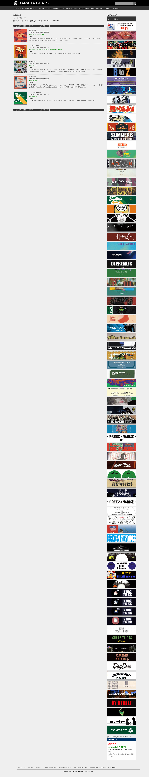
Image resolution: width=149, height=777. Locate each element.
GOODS (116, 8)
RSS (109, 767)
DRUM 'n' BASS (76, 8)
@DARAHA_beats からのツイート (120, 737)
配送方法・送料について (81, 767)
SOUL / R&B (95, 8)
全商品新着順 (24, 8)
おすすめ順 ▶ (17, 26)
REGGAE (86, 8)
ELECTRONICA (65, 8)
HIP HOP (42, 8)
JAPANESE (33, 8)
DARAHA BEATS (33, 3)
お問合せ (38, 767)
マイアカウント (28, 767)
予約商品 (16, 8)
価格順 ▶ (25, 26)
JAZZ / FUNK (104, 8)
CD (111, 8)
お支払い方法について (65, 767)
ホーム (20, 767)
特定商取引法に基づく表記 (98, 767)
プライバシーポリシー (49, 767)
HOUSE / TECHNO (52, 8)
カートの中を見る (113, 19)
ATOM (113, 767)
